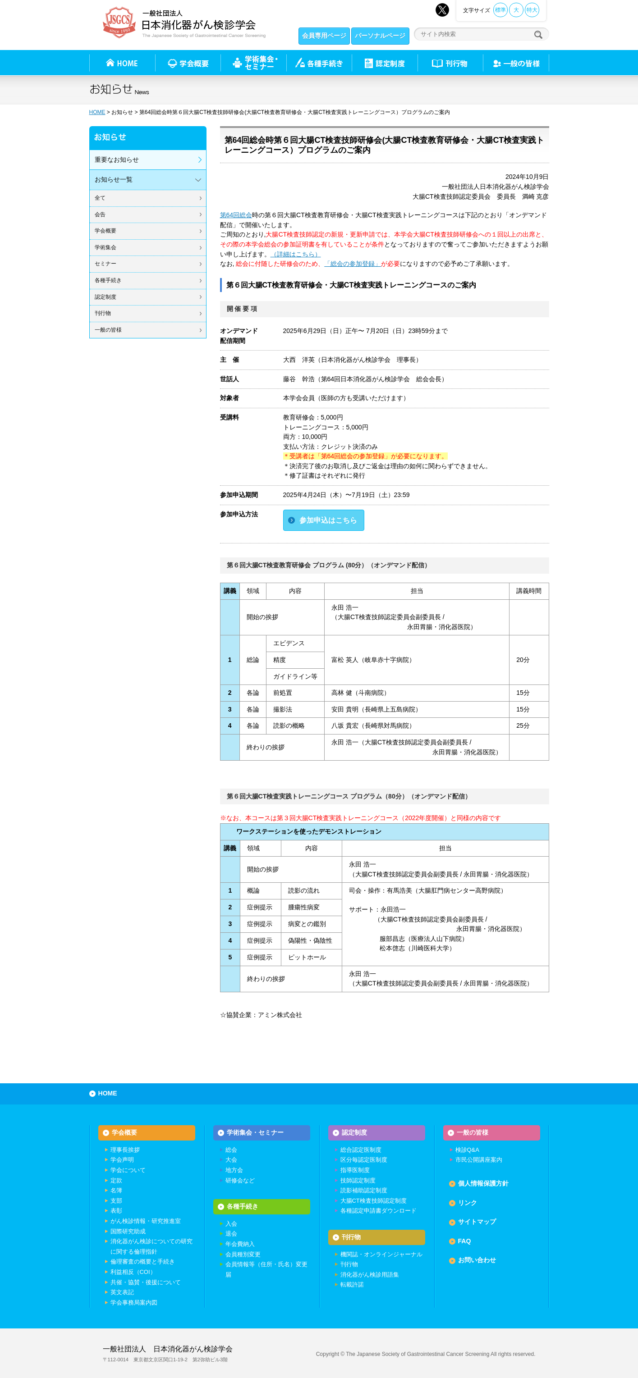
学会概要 (105, 231)
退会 (231, 1233)
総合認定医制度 (360, 1149)
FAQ (464, 1241)
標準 (500, 10)
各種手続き (319, 62)
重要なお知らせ (117, 159)
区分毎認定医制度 (363, 1159)
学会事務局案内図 (133, 1302)
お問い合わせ (477, 1260)
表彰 (116, 1210)
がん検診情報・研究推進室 (145, 1221)
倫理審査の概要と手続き (142, 1261)
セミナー (105, 263)
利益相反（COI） (133, 1271)
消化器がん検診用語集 (369, 1274)
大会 (231, 1159)
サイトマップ (477, 1221)
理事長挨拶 (125, 1149)
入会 (231, 1223)
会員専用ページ (324, 35)
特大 (532, 10)
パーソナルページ (380, 35)
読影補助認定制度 (363, 1190)
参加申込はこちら (328, 520)
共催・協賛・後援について (145, 1282)
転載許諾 (352, 1284)
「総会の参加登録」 (352, 263)
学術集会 (105, 247)
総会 (231, 1149)
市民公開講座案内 (478, 1159)
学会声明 (122, 1159)
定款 (116, 1180)
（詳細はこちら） (296, 254)
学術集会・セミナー (255, 1132)
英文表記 (122, 1292)
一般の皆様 (108, 330)
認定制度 (385, 62)
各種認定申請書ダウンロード (378, 1210)
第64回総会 (236, 215)
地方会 (234, 1170)
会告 (100, 214)
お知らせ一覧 (114, 179)
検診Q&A (467, 1149)
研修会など (240, 1180)
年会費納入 (240, 1244)
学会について (128, 1170)
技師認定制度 (358, 1180)
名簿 (116, 1190)
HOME (97, 112)
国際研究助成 (128, 1231)
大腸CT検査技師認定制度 (373, 1200)
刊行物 (450, 62)
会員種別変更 (243, 1254)
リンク (467, 1202)
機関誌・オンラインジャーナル (381, 1254)
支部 (116, 1200)
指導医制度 (355, 1170)
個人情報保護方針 (483, 1183)
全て (100, 198)
